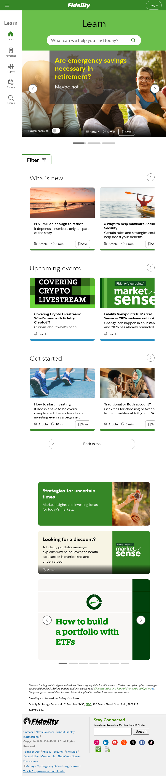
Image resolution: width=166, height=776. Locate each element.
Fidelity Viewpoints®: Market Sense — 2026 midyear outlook (129, 316)
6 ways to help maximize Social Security (129, 226)
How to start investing (52, 404)
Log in (154, 5)
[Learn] (11, 36)
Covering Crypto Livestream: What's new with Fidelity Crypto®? (57, 318)
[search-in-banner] (94, 40)
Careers (28, 732)
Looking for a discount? (69, 539)
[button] (128, 132)
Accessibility (30, 756)
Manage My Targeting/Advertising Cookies (53, 766)
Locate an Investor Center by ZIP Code (119, 725)
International (31, 736)
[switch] (56, 131)
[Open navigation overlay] (7, 5)
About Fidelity (66, 732)
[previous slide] (32, 88)
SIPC (88, 704)
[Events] (11, 84)
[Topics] (11, 68)
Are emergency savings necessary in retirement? (91, 68)
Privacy (46, 751)
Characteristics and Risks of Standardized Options (122, 688)
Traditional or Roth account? (127, 404)
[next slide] (155, 88)
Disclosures (30, 761)
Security (58, 751)
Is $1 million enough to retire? (58, 224)
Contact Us (48, 756)
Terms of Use (31, 751)
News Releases (45, 732)
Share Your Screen (69, 756)
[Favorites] (11, 52)
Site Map (71, 751)
